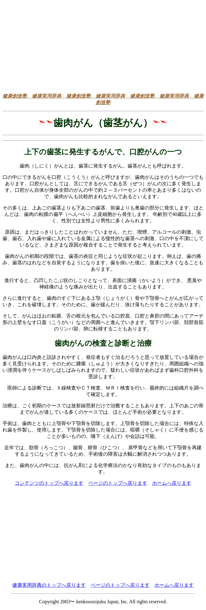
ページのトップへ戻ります (117, 483)
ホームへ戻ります (171, 483)
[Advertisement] (104, 45)
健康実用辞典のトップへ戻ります (49, 585)
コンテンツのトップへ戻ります (49, 483)
